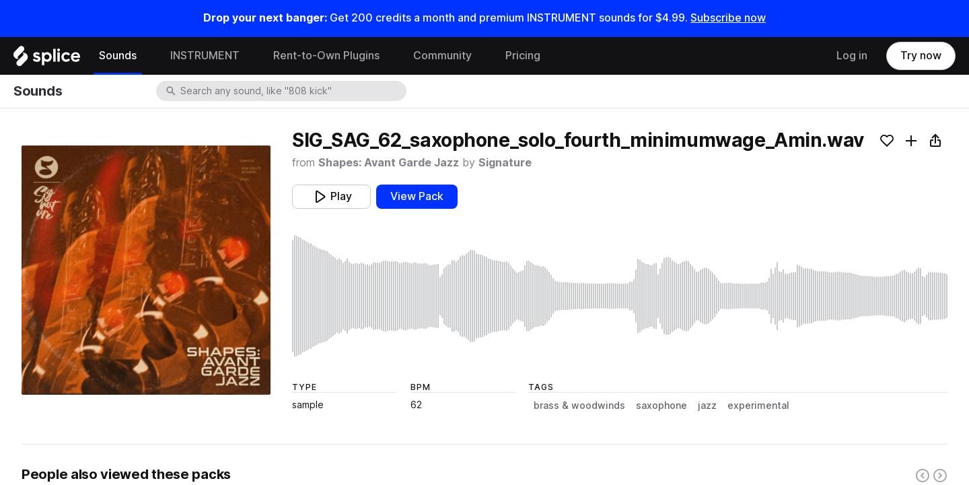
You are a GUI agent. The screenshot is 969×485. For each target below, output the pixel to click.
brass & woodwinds (579, 405)
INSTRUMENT (205, 55)
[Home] (46, 59)
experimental (758, 405)
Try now (920, 55)
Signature (505, 162)
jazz (707, 405)
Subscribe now (728, 17)
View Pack (416, 196)
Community (442, 55)
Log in (851, 55)
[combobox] (292, 91)
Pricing (522, 55)
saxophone (661, 405)
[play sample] (619, 296)
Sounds (118, 55)
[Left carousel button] (922, 475)
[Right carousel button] (940, 475)
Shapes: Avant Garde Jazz (388, 162)
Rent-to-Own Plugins (326, 55)
